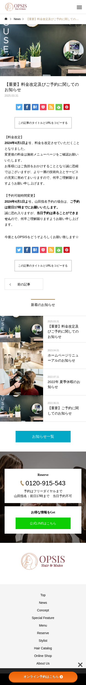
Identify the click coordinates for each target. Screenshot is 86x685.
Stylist (43, 640)
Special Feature (43, 618)
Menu (43, 625)
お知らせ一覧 (43, 436)
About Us (43, 663)
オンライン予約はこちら (43, 677)
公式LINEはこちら (43, 523)
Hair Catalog (43, 648)
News (43, 602)
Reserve (43, 633)
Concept (43, 610)
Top (43, 595)
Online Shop (43, 656)
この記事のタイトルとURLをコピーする (43, 122)
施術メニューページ (41, 154)
